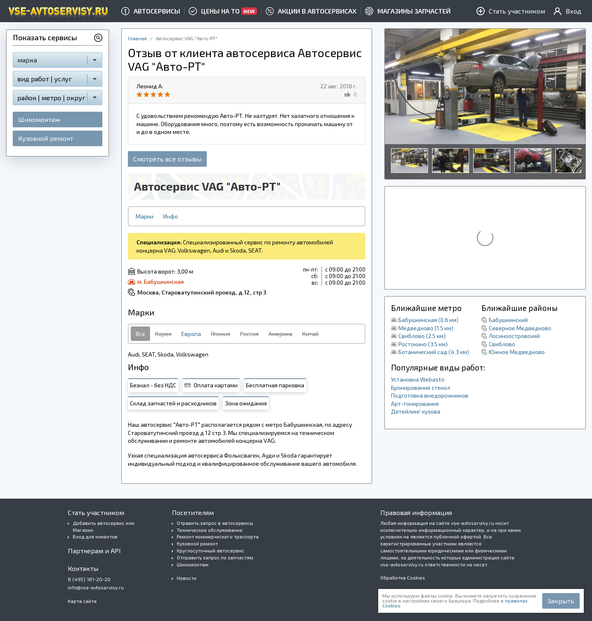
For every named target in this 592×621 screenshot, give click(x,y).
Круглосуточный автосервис (210, 550)
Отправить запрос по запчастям (215, 557)
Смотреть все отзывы (167, 159)
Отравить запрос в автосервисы (215, 523)
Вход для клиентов (95, 536)
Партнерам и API (94, 550)
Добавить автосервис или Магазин (103, 526)
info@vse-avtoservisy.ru (96, 587)
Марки (144, 216)
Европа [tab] (191, 333)
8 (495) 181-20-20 (89, 579)
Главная (137, 38)
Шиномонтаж (39, 119)
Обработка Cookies (402, 577)
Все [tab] (140, 333)
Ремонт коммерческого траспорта (218, 536)
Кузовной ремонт (45, 138)
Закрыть (561, 601)
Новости (187, 578)
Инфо (170, 216)
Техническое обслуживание (210, 530)
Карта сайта (82, 601)
